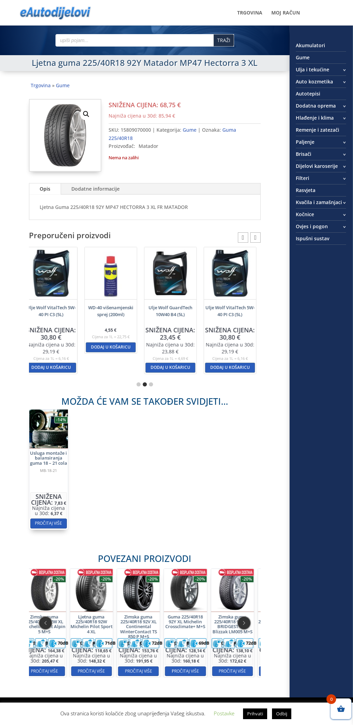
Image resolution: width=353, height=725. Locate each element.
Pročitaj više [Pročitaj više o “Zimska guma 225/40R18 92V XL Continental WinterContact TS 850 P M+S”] (144, 645)
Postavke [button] (224, 713)
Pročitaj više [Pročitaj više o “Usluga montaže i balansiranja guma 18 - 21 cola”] (92, 497)
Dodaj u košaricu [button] (55, 367)
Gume (63, 85)
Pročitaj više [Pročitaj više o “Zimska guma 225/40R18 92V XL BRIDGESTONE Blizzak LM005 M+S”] (195, 645)
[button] (86, 114)
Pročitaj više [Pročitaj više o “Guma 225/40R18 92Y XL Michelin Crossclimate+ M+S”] (170, 645)
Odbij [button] (281, 714)
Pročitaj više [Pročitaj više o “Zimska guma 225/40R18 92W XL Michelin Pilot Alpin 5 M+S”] (94, 645)
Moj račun (285, 13)
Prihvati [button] (255, 714)
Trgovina (249, 13)
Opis (45, 188)
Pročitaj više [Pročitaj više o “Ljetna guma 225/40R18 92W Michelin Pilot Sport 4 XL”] (119, 645)
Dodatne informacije (95, 188)
